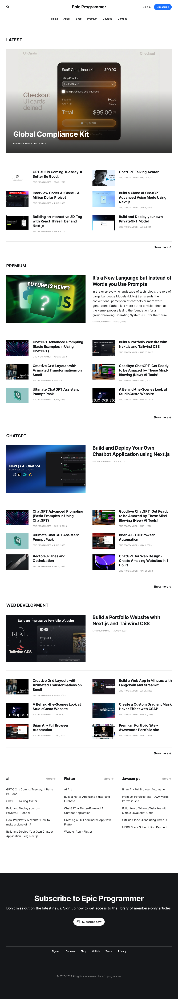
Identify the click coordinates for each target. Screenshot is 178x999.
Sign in (147, 6)
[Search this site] (7, 7)
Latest (14, 39)
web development (27, 605)
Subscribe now (89, 922)
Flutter (69, 779)
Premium (92, 18)
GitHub (96, 951)
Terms (109, 951)
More (51, 778)
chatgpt (16, 435)
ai (7, 779)
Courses (107, 18)
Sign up (55, 951)
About (66, 18)
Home (54, 18)
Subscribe (163, 6)
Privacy (122, 951)
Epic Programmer (89, 6)
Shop (79, 18)
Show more (163, 247)
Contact (122, 18)
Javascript (131, 779)
